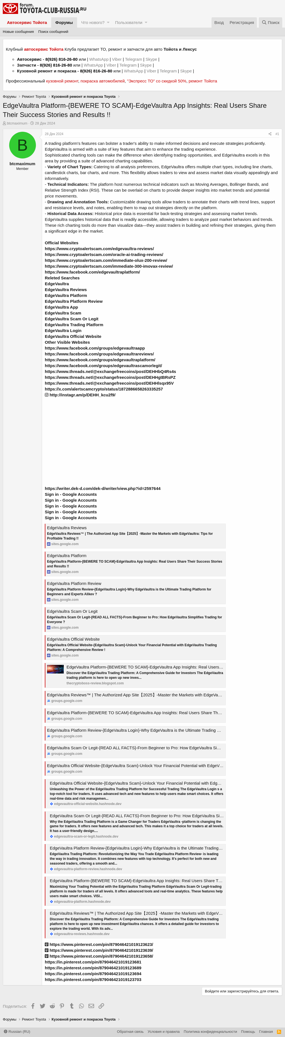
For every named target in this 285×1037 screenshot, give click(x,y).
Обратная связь (130, 1031)
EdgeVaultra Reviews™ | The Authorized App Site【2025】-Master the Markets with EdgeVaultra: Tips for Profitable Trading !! (163, 694)
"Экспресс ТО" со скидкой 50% (156, 81)
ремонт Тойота (203, 81)
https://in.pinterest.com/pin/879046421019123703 (93, 979)
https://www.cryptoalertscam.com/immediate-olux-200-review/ (106, 260)
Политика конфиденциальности (210, 1031)
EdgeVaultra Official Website (73, 639)
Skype (152, 59)
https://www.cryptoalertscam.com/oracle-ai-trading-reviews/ (104, 254)
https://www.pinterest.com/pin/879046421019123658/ (99, 956)
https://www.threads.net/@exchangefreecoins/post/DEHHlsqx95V (109, 383)
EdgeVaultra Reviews (67, 527)
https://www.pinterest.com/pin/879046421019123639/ (99, 950)
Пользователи (128, 22)
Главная (266, 1031)
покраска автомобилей (102, 81)
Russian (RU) (17, 1031)
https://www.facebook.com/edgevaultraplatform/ (92, 272)
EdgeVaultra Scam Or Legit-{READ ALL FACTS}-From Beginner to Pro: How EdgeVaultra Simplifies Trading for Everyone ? (160, 747)
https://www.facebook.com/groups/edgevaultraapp (95, 348)
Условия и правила (164, 1031)
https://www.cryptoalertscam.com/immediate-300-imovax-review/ (109, 266)
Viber (117, 59)
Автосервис (29, 59)
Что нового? (93, 22)
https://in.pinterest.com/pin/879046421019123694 (93, 973)
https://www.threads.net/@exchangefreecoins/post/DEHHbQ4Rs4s (110, 371)
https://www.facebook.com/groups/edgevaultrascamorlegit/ (103, 365)
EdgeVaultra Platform (66, 555)
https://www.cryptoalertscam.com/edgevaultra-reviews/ (99, 248)
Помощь (248, 1031)
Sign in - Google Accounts (71, 494)
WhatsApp (99, 59)
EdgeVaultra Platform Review (74, 583)
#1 (277, 134)
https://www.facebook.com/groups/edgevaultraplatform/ (100, 359)
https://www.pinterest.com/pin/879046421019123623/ (99, 944)
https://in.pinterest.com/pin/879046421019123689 (93, 967)
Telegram (134, 59)
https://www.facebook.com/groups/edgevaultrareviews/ (99, 354)
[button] (108, 22)
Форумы (64, 22)
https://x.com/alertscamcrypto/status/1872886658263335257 (104, 389)
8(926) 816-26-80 (61, 59)
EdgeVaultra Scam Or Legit (72, 611)
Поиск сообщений (53, 32)
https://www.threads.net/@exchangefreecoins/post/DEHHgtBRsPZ (110, 377)
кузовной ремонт (62, 81)
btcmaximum (17, 123)
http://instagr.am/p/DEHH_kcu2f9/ (80, 394)
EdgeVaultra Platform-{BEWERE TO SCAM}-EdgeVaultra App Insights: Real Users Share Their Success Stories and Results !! (163, 712)
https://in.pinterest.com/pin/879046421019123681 (93, 962)
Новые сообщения (18, 32)
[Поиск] (270, 22)
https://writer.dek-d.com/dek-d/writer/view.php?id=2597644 (103, 488)
